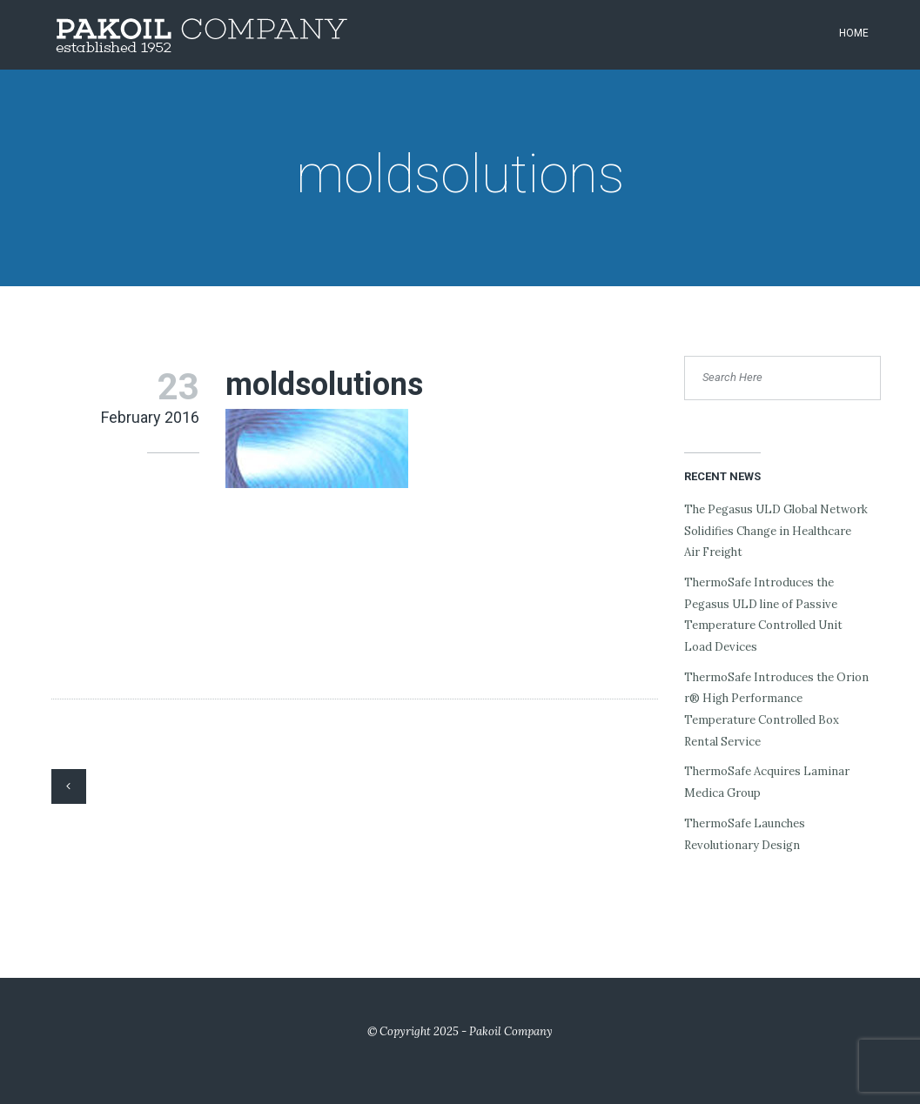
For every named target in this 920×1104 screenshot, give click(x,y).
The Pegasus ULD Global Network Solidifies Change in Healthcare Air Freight (776, 530)
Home (854, 33)
